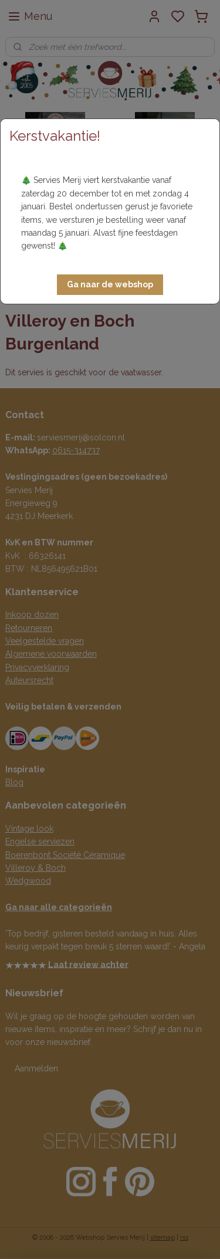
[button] (110, 284)
